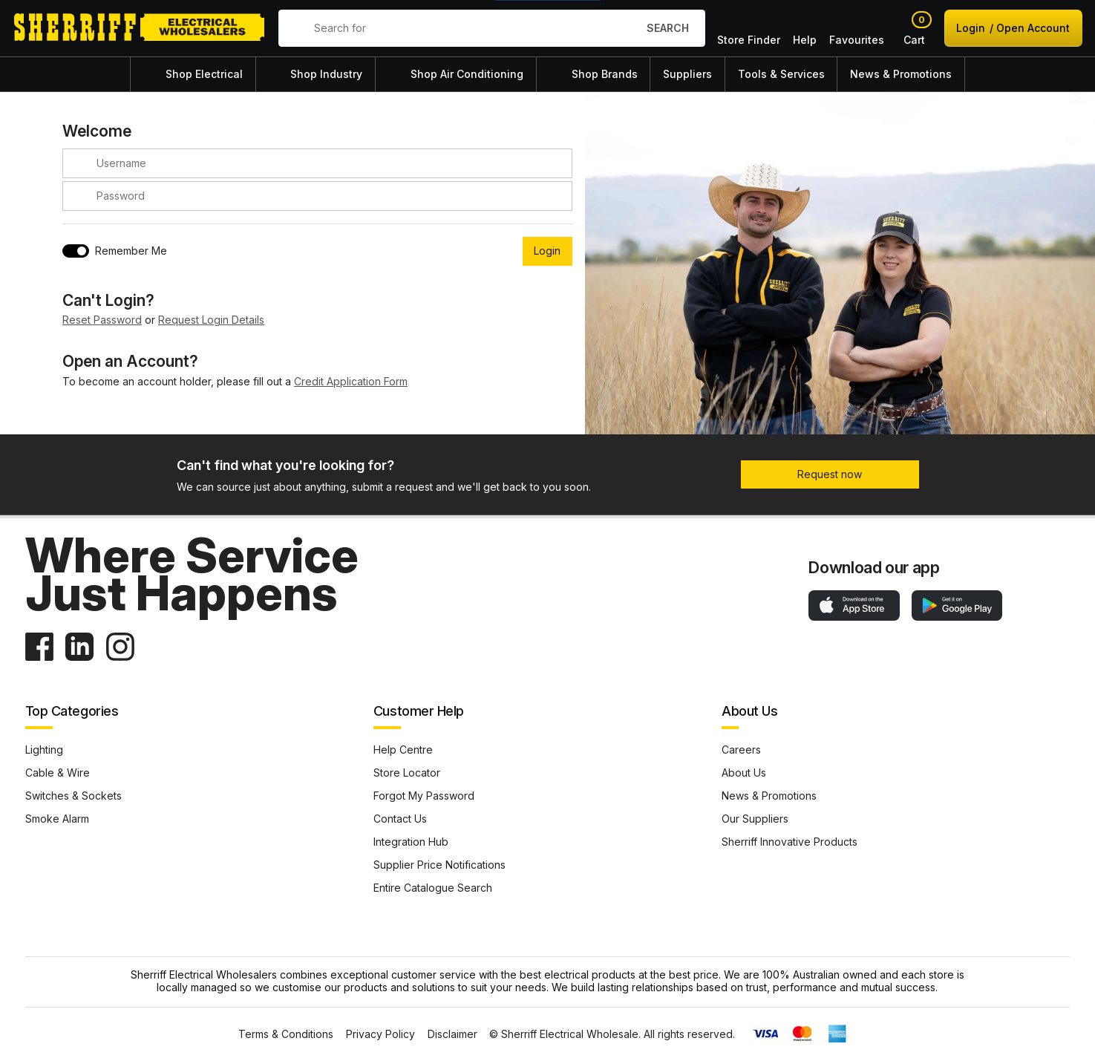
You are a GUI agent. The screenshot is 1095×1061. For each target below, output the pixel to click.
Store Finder (748, 28)
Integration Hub (410, 841)
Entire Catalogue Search (432, 887)
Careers (741, 749)
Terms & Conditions (285, 1034)
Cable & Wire (57, 772)
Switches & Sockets (73, 795)
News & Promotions (769, 795)
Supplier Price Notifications (439, 864)
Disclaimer (452, 1034)
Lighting (44, 749)
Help (805, 28)
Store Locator (406, 772)
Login (1013, 28)
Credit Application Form (351, 381)
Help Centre (403, 749)
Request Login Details (211, 319)
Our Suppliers (755, 818)
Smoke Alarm (57, 818)
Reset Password (102, 319)
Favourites (856, 28)
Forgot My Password (423, 795)
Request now (829, 474)
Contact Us (400, 818)
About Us (744, 772)
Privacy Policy (380, 1034)
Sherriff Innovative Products (789, 841)
